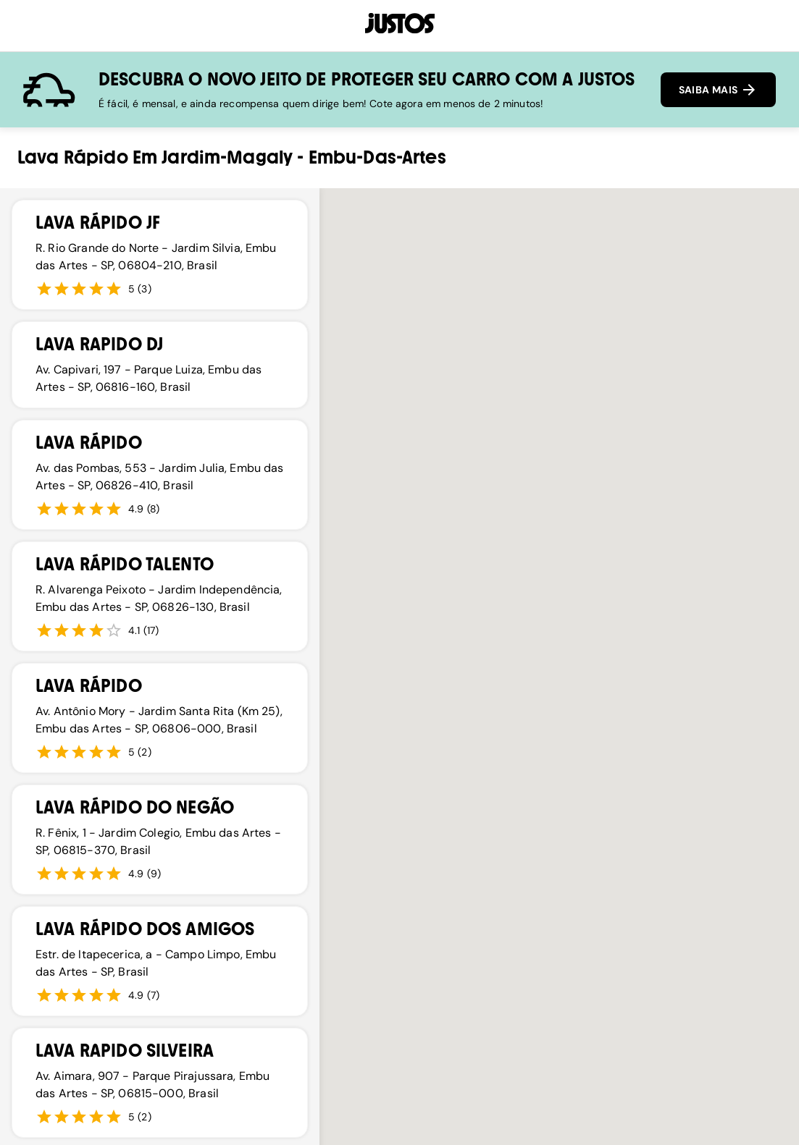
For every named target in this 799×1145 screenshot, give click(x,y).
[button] (498, 734)
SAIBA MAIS (718, 89)
